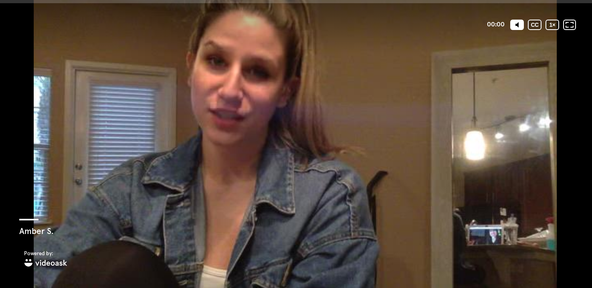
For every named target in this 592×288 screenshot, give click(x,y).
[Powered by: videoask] (45, 259)
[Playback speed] (552, 25)
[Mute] (517, 25)
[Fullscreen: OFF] (569, 25)
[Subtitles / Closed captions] (534, 25)
